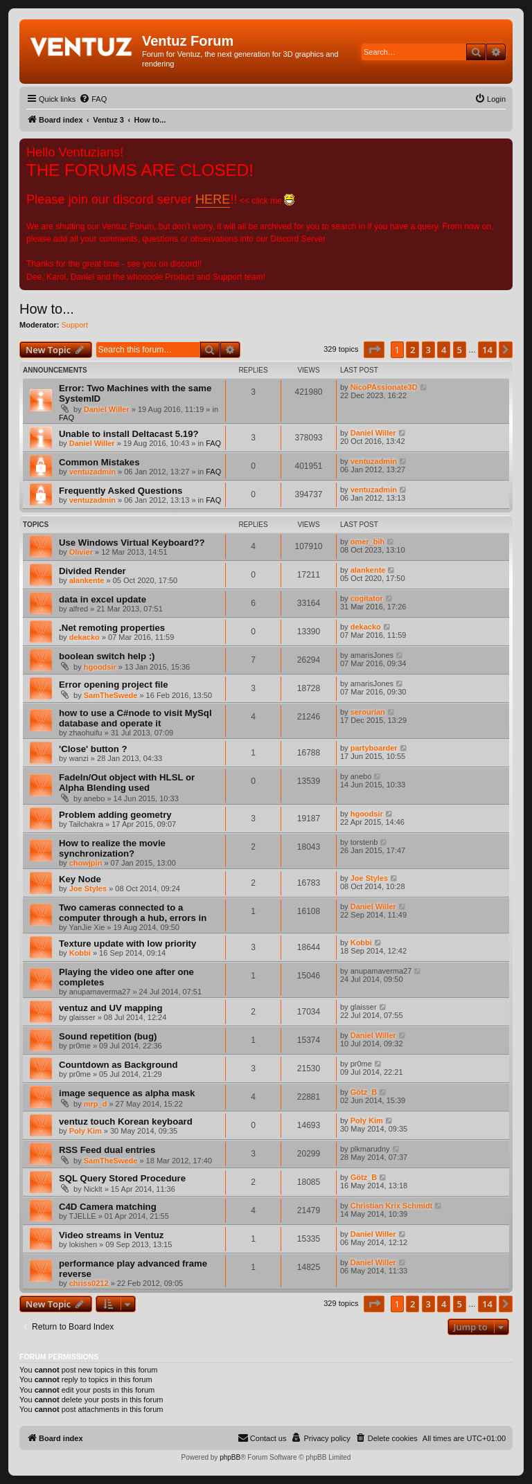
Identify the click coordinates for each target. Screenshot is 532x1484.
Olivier (81, 552)
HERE (212, 199)
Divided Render (92, 571)
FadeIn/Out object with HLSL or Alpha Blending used (127, 782)
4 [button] (443, 349)
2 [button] (412, 349)
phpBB (230, 1457)
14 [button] (487, 349)
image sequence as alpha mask (127, 1093)
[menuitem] (93, 99)
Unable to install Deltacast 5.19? (129, 434)
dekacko (84, 637)
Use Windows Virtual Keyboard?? (132, 542)
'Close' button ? (93, 749)
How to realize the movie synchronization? (112, 848)
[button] (374, 349)
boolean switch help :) (106, 656)
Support (75, 325)
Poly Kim (85, 1131)
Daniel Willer (107, 409)
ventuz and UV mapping (110, 1008)
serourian (368, 712)
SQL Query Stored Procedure (122, 1178)
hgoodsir (100, 667)
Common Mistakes (99, 462)
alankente (87, 580)
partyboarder (374, 748)
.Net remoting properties (112, 628)
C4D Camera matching (108, 1206)
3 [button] (428, 349)
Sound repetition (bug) (108, 1036)
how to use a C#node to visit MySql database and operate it (135, 718)
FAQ (66, 417)
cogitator (367, 598)
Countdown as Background (118, 1065)
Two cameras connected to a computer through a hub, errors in (132, 912)
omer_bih (368, 541)
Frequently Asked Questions (120, 490)
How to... (46, 308)
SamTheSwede (111, 695)
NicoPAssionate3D (384, 387)
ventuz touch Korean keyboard (126, 1121)
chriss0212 (89, 1283)
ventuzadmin (92, 471)
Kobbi (80, 953)
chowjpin (86, 863)
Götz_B (364, 1092)
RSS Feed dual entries (107, 1150)
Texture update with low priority (127, 943)
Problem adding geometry (115, 815)
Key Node (80, 879)
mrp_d (95, 1104)
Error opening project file (113, 684)
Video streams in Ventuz (111, 1235)
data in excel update (102, 599)
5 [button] (459, 349)
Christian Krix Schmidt (392, 1205)
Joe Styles (88, 888)
